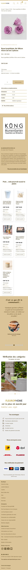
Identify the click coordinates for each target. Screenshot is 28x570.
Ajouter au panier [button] (7, 218)
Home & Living (4, 484)
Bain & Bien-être (5, 492)
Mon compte (4, 539)
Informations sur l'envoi (6, 531)
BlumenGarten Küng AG (9, 45)
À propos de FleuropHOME (7, 506)
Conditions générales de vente (8, 514)
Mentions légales (5, 522)
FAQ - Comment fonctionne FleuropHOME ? (11, 536)
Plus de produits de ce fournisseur (17, 169)
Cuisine (3, 489)
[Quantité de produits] (7, 82)
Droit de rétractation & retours (8, 534)
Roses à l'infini (9, 9)
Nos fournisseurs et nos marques (9, 509)
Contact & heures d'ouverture (8, 528)
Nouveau (3, 500)
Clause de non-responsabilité (8, 520)
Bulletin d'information (6, 542)
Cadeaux (3, 497)
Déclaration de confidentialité (8, 517)
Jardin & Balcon (5, 487)
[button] (5, 345)
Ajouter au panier (18, 82)
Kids (2, 495)
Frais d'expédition (7, 71)
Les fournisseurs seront (6, 511)
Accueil (3, 9)
